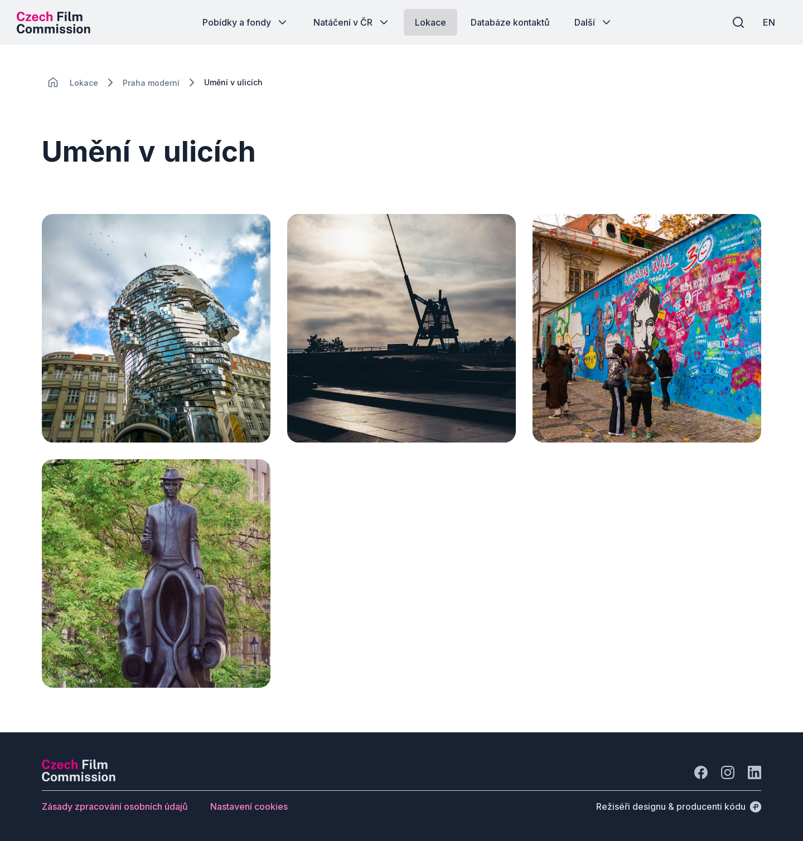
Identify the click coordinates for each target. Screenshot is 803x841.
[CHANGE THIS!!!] (53, 82)
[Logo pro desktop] (53, 22)
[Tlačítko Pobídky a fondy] (245, 22)
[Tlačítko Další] (593, 22)
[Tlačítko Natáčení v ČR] (352, 22)
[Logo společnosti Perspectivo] (78, 778)
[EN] (769, 22)
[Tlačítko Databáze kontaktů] (510, 22)
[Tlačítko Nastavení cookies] (249, 806)
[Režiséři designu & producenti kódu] (678, 806)
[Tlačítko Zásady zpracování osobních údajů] (115, 806)
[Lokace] (84, 83)
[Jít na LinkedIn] (754, 772)
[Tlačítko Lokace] (430, 22)
